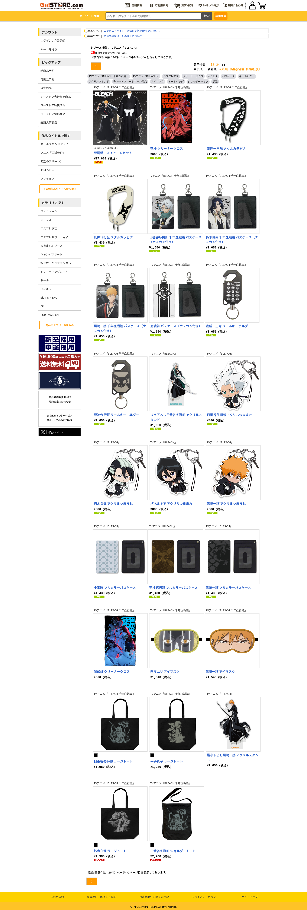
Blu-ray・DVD (49, 297)
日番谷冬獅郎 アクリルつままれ (229, 414)
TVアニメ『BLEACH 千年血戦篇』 (109, 76)
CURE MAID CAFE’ (51, 315)
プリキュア (47, 179)
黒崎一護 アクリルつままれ (226, 502)
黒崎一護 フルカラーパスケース (228, 586)
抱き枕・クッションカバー (57, 263)
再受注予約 (47, 79)
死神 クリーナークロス (166, 148)
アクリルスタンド (99, 81)
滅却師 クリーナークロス (112, 670)
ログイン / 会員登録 (53, 40)
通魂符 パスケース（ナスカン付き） (176, 325)
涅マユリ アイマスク (165, 670)
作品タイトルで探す (56, 135)
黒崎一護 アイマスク (220, 670)
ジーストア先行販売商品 (56, 97)
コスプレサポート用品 (54, 237)
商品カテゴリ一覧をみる (60, 325)
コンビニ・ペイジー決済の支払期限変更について (132, 30)
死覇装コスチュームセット (113, 152)
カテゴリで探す (53, 202)
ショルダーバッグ (198, 81)
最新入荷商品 (49, 122)
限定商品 (46, 88)
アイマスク (157, 81)
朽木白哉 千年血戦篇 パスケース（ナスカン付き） (232, 239)
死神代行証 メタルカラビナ (113, 237)
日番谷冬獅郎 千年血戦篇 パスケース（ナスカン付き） (175, 239)
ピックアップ (51, 62)
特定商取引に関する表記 (154, 895)
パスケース (228, 76)
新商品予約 (47, 71)
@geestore (52, 432)
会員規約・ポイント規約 (101, 895)
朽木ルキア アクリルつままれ (171, 502)
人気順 (223, 69)
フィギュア (47, 289)
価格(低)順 (253, 69)
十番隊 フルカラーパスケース (115, 586)
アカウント (50, 32)
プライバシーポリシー (205, 895)
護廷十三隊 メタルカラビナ (226, 148)
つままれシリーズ (51, 246)
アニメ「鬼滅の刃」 (53, 152)
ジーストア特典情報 (53, 105)
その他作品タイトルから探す (59, 188)
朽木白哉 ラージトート (110, 849)
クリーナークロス (193, 76)
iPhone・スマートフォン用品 (130, 81)
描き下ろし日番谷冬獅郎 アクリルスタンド (176, 416)
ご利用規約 (57, 895)
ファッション (49, 211)
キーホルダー (247, 76)
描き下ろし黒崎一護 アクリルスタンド (232, 756)
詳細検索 (220, 16)
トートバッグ (176, 81)
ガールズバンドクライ (54, 144)
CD (42, 306)
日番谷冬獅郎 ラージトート (113, 760)
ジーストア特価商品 (53, 114)
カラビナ (213, 76)
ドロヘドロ (47, 170)
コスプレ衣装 (49, 228)
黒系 (215, 81)
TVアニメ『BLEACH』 (146, 76)
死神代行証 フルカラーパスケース (173, 586)
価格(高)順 (237, 69)
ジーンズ (46, 220)
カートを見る (49, 49)
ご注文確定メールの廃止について (123, 36)
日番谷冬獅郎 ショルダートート (173, 849)
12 (212, 64)
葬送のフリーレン (52, 161)
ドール (45, 280)
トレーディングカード (54, 272)
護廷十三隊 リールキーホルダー (228, 325)
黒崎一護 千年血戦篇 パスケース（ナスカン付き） (120, 328)
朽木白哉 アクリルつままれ (113, 502)
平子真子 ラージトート (166, 760)
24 (218, 64)
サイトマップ (250, 895)
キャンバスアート (51, 254)
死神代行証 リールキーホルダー (116, 414)
